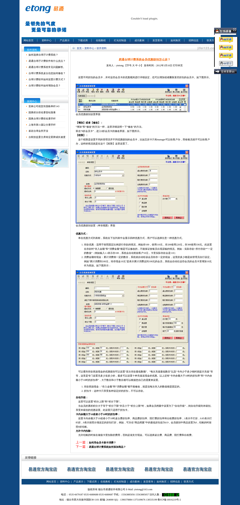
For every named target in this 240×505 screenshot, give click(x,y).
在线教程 (101, 40)
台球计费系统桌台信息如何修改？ (47, 73)
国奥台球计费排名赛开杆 (42, 118)
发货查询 (157, 40)
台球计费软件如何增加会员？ (45, 85)
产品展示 (65, 40)
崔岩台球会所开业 (38, 130)
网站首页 (28, 40)
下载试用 (83, 40)
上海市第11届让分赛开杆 (42, 124)
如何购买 (175, 40)
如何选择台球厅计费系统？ (43, 54)
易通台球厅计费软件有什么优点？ (47, 61)
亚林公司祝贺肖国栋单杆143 (44, 106)
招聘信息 (194, 40)
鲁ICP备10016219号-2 (169, 499)
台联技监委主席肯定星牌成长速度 (47, 137)
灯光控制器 (120, 40)
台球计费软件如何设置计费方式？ (47, 79)
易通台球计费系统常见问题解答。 (47, 67)
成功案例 (139, 40)
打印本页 (178, 65)
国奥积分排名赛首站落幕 (42, 112)
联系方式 (212, 40)
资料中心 (47, 40)
